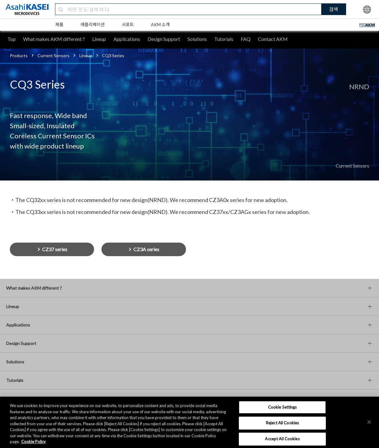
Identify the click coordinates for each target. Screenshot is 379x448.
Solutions (197, 39)
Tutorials (223, 39)
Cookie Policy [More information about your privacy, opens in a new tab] (33, 441)
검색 (333, 9)
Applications (126, 39)
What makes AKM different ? (54, 39)
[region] (189, 422)
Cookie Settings (282, 407)
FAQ (246, 39)
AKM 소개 (160, 24)
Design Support (164, 39)
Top (11, 39)
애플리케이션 (93, 24)
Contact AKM (273, 39)
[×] (369, 422)
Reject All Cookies (282, 422)
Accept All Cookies (282, 438)
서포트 (128, 24)
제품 (59, 24)
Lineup (99, 39)
